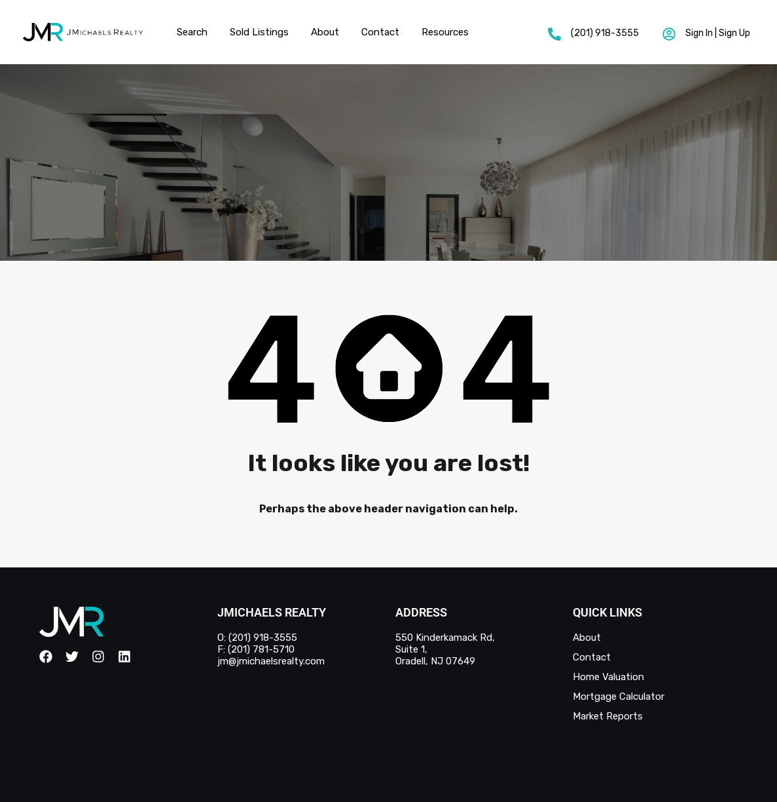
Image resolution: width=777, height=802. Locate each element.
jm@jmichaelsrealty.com (271, 661)
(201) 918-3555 (605, 33)
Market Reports (608, 716)
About (325, 32)
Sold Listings (259, 32)
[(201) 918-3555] (554, 34)
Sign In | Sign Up (717, 33)
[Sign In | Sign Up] (669, 34)
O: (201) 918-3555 (257, 637)
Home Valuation (608, 677)
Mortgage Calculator (618, 696)
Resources (445, 32)
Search (192, 32)
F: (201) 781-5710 (256, 649)
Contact (380, 32)
